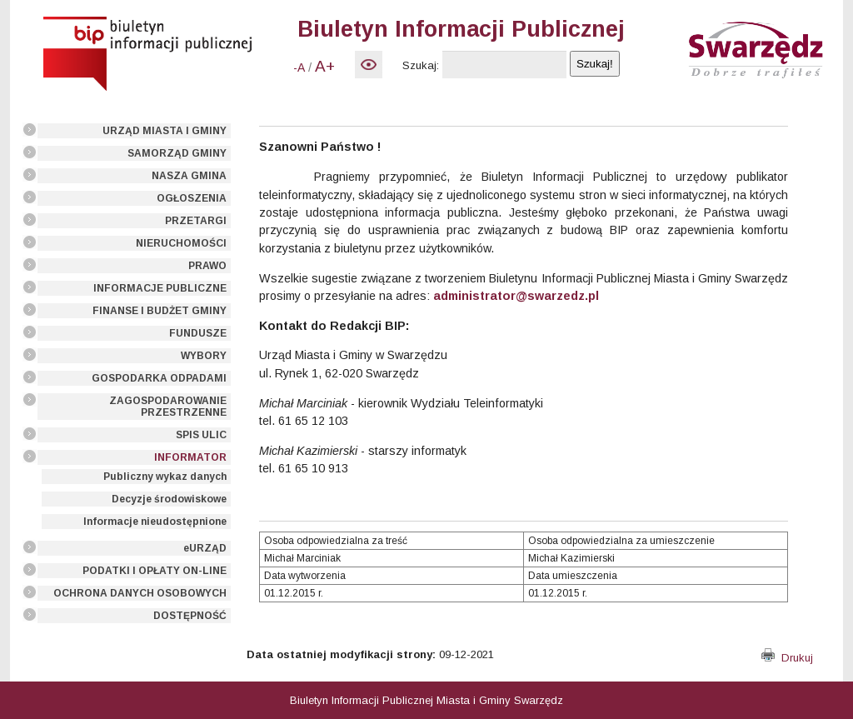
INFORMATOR (190, 457)
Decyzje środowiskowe (169, 499)
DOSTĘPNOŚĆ (190, 616)
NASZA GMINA (189, 176)
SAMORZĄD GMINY (177, 153)
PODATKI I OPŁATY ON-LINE (154, 571)
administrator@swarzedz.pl (516, 295)
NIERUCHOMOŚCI (181, 243)
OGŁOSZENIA (192, 198)
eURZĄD (205, 548)
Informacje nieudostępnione (155, 521)
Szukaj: (420, 65)
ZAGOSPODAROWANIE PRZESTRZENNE (168, 406)
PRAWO (207, 266)
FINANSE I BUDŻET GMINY (159, 311)
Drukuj (787, 658)
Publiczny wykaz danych (165, 476)
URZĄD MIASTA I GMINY (164, 131)
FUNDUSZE (198, 333)
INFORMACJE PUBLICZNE (160, 288)
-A (299, 67)
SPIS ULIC (201, 435)
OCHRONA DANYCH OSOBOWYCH (140, 593)
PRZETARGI (196, 221)
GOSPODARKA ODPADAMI (159, 378)
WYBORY (204, 356)
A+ (325, 66)
